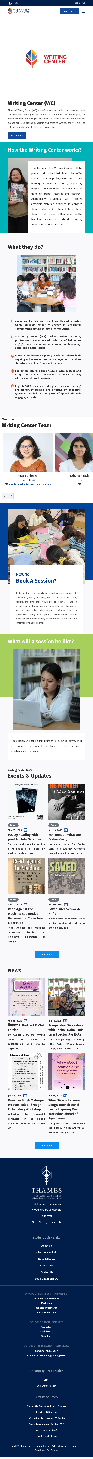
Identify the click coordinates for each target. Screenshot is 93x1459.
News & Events (46, 1261)
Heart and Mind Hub (46, 1414)
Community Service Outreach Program (46, 1408)
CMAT (46, 1381)
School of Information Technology (46, 1347)
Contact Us (80, 3)
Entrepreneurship (46, 1314)
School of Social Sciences (46, 1323)
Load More (46, 956)
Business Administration (46, 1300)
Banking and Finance (46, 1309)
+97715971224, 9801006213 (46, 1211)
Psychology (46, 1328)
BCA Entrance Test (46, 1387)
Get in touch (16, 135)
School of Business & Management (47, 1295)
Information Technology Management (46, 1357)
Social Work (46, 1333)
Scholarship (46, 1267)
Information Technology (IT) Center (46, 1420)
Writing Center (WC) (46, 1432)
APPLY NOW (69, 11)
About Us (46, 1248)
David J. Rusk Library (46, 1281)
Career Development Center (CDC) (46, 1426)
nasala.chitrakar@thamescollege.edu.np (30, 486)
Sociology (46, 1337)
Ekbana (54, 1452)
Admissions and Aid (46, 1254)
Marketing (46, 1305)
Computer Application (46, 1352)
